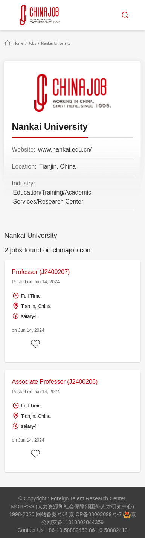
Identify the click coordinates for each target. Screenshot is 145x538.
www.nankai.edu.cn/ (65, 149)
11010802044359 (83, 522)
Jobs (32, 43)
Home (19, 43)
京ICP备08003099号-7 (95, 514)
